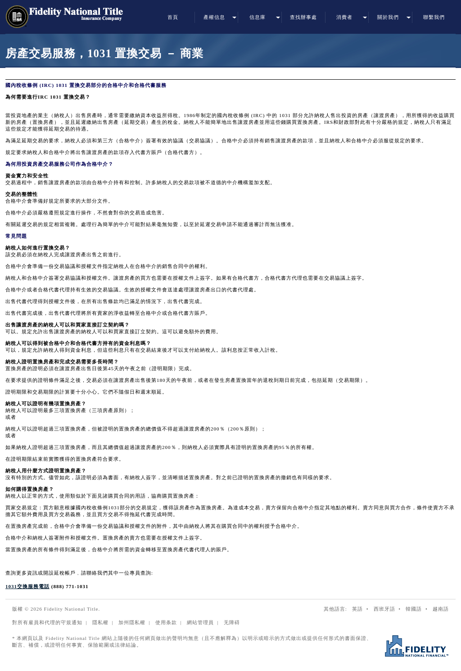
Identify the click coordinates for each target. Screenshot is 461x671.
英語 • (362, 609)
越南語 (441, 609)
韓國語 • (418, 609)
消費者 (344, 17)
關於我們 (388, 17)
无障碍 (232, 622)
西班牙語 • (389, 609)
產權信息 (214, 17)
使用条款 (166, 622)
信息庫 (257, 17)
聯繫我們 (434, 17)
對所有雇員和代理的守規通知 (47, 622)
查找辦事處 (303, 17)
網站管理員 (200, 622)
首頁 (172, 17)
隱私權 (100, 622)
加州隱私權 (131, 622)
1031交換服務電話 (27, 586)
